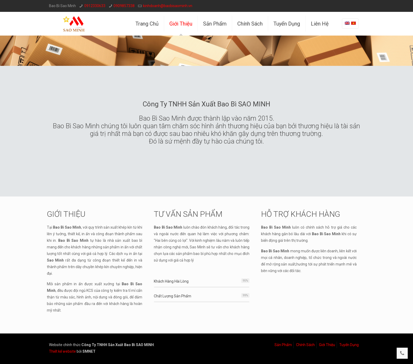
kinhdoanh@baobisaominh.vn (167, 6)
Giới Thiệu (327, 345)
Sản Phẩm (283, 345)
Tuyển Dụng (349, 345)
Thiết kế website (62, 351)
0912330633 (94, 6)
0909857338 (124, 6)
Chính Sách (305, 345)
